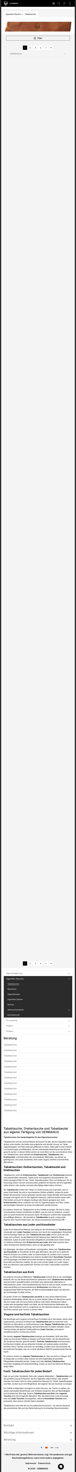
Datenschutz (44, 1463)
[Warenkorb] (69, 3)
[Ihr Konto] (64, 3)
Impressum (31, 1463)
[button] (69, 973)
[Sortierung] (38, 54)
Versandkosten (56, 1454)
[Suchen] (59, 3)
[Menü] (53, 3)
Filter (38, 38)
